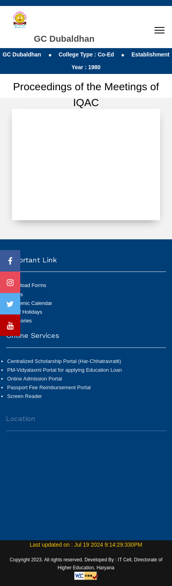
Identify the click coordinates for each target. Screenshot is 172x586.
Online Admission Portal (34, 382)
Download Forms (26, 285)
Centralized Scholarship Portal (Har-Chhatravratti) (64, 364)
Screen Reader (24, 399)
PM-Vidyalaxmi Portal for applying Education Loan (64, 373)
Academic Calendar (29, 303)
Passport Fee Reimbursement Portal (49, 391)
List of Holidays (24, 312)
